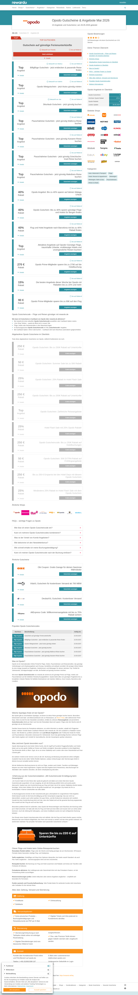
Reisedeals (60, 7)
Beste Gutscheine (94, 985)
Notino (68, 7)
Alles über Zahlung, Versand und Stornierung (103, 78)
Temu (84, 7)
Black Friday (61, 718)
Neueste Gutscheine (109, 985)
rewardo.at (56, 989)
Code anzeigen (70, 353)
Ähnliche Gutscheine (95, 75)
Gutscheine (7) (24, 33)
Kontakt (53, 985)
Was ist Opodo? (94, 68)
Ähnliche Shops (94, 59)
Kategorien (51, 7)
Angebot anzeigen (70, 199)
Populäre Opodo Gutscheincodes (99, 81)
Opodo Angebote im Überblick (98, 65)
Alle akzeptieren (14, 990)
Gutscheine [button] (30, 7)
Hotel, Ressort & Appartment (98, 176)
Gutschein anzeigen (70, 75)
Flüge (110, 173)
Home (14, 7)
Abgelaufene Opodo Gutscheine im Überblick (103, 62)
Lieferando (76, 7)
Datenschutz (21, 986)
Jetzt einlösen (47, 54)
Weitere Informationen (96, 84)
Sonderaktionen (71, 985)
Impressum (29, 986)
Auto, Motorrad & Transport (97, 173)
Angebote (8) (35, 33)
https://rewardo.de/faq (67, 975)
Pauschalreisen (112, 179)
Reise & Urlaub (93, 183)
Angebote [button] (40, 7)
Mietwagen (113, 176)
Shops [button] (20, 7)
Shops (61, 985)
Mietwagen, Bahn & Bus (96, 179)
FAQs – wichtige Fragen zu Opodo (100, 71)
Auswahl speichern (40, 990)
